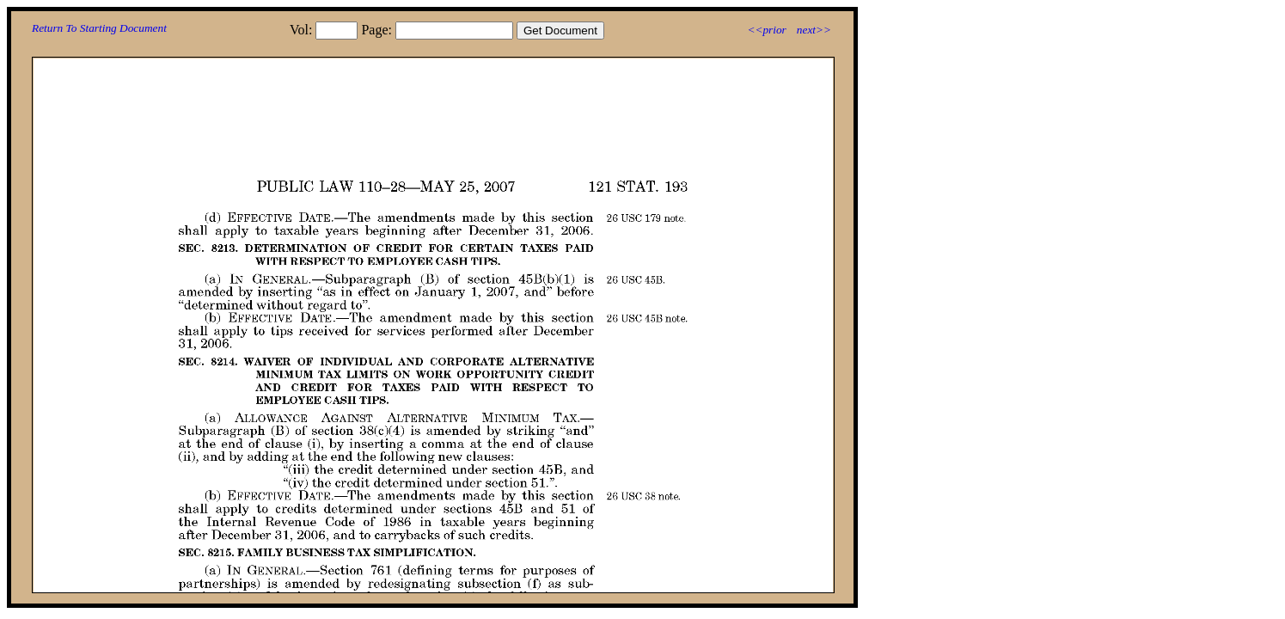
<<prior (766, 29)
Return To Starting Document (99, 27)
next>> (814, 29)
